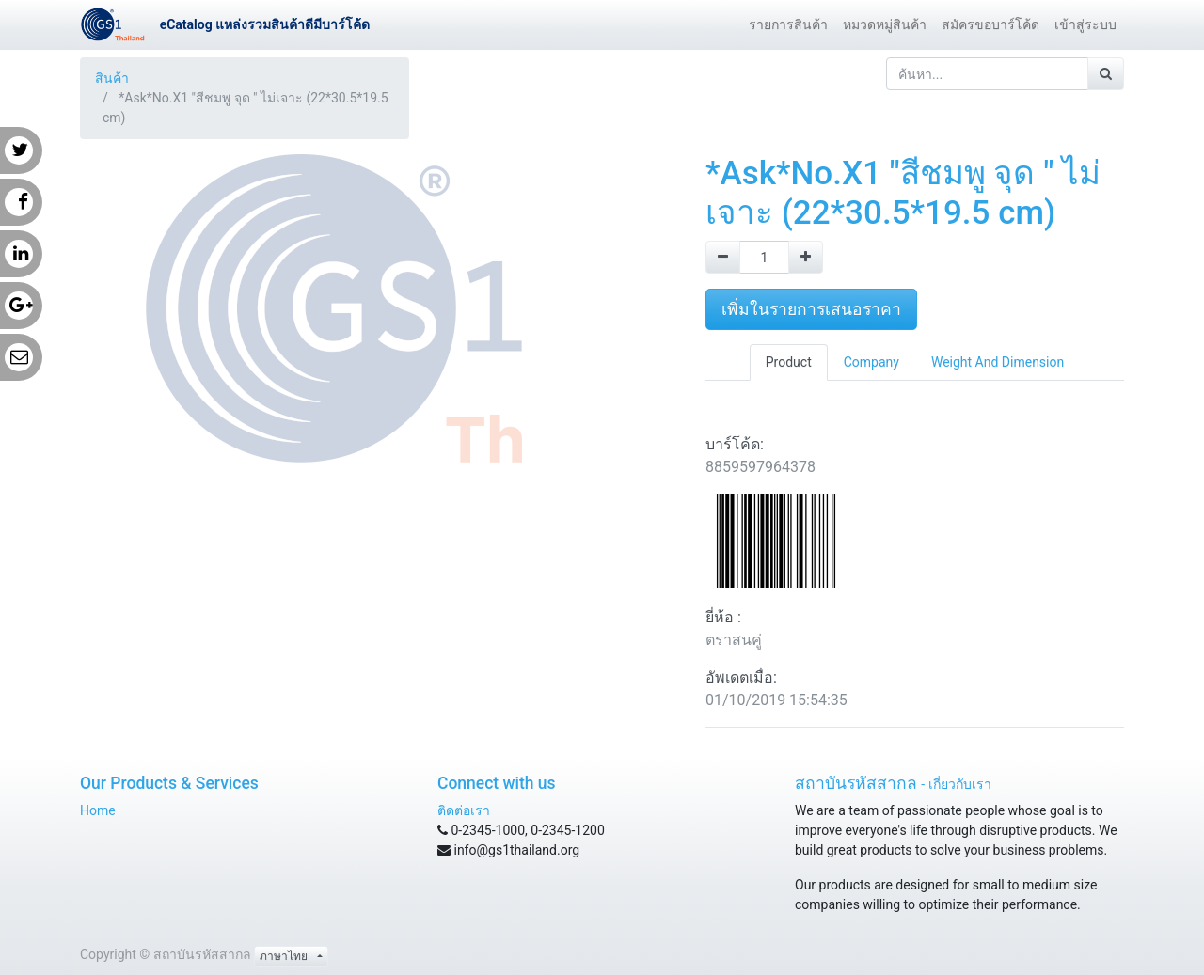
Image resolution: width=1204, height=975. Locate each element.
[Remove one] (722, 257)
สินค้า (112, 78)
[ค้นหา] (1105, 73)
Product (789, 362)
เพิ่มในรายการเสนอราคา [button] (811, 309)
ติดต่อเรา (463, 810)
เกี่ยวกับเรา (959, 784)
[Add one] (805, 257)
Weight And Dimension (997, 362)
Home (98, 810)
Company (871, 362)
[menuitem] (788, 25)
